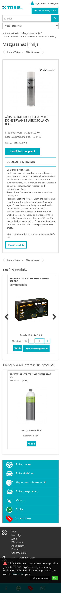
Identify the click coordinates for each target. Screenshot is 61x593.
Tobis (14, 531)
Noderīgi (16, 535)
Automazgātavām (11, 33)
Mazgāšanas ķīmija (31, 33)
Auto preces (23, 464)
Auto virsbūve (24, 473)
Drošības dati (16, 245)
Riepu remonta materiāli (30, 482)
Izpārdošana (23, 518)
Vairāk (17, 347)
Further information (40, 578)
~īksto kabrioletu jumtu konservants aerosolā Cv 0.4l (28, 36)
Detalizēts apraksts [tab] (21, 161)
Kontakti (15, 549)
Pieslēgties (53, 3)
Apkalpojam (17, 545)
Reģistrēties (40, 3)
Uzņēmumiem (19, 552)
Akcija (19, 509)
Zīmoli (14, 538)
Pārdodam (17, 542)
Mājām (19, 500)
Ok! (54, 578)
